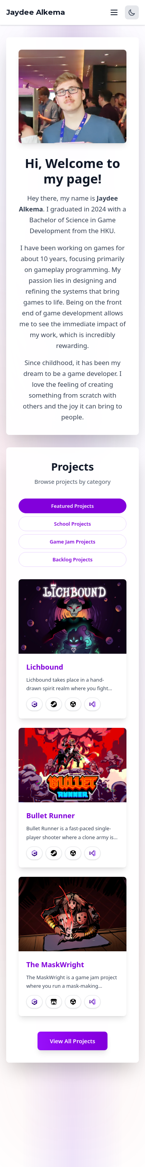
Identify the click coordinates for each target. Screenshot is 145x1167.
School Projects (72, 523)
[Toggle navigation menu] (114, 12)
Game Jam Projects (72, 541)
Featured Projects (72, 505)
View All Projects (73, 1041)
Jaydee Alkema (35, 12)
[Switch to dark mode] (132, 12)
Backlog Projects (73, 559)
